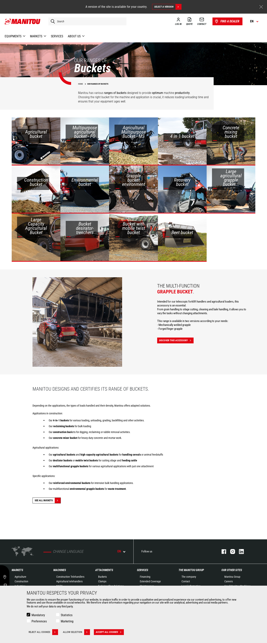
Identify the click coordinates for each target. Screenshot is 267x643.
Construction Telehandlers (70, 576)
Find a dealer (226, 21)
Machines (59, 570)
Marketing (67, 621)
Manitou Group (232, 576)
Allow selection (76, 632)
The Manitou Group (191, 570)
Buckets (102, 576)
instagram (230, 551)
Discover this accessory (176, 340)
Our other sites (231, 570)
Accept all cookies (110, 632)
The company (189, 576)
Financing (145, 576)
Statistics (66, 615)
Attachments (104, 570)
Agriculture (20, 576)
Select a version (167, 7)
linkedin (239, 551)
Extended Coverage (150, 581)
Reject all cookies (43, 632)
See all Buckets (48, 500)
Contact (186, 581)
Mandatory (38, 615)
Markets (17, 570)
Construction (21, 581)
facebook (222, 551)
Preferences (39, 621)
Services (142, 570)
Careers (228, 581)
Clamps (102, 581)
